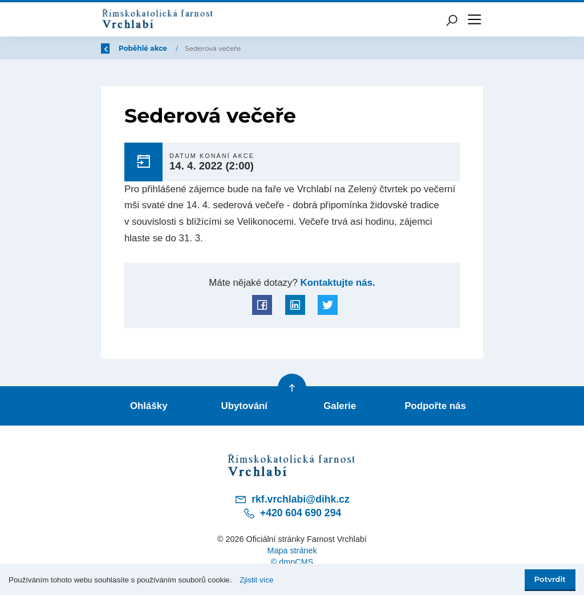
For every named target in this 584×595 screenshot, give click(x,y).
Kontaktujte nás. (336, 282)
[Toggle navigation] (474, 19)
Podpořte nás (435, 405)
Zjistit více (256, 580)
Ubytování (244, 405)
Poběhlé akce (212, 48)
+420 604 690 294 (292, 513)
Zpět (117, 48)
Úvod (161, 48)
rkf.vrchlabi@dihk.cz (292, 499)
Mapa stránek (292, 550)
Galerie (339, 405)
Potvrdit (550, 579)
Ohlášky (149, 405)
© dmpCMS (292, 561)
